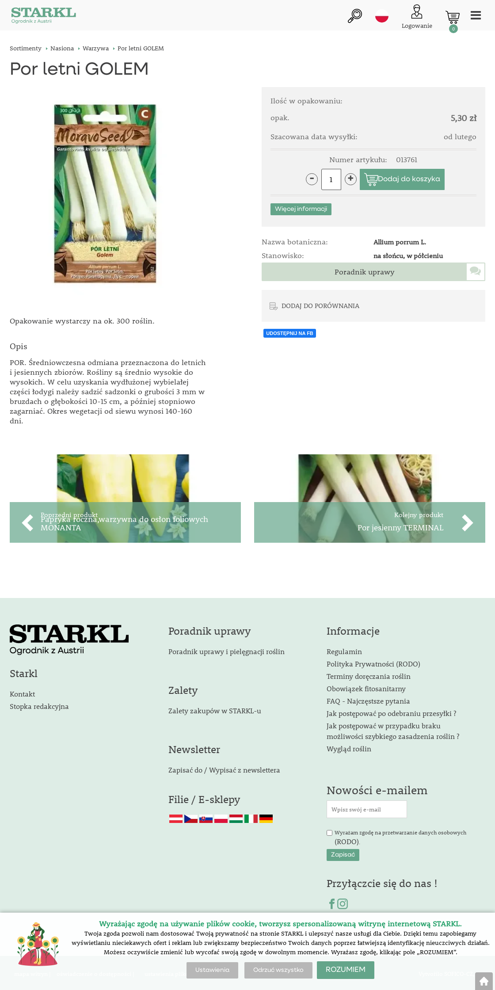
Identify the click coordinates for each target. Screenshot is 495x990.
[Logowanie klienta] (417, 17)
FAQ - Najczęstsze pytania (368, 699)
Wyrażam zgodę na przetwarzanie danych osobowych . (400, 836)
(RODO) (347, 839)
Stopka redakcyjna (39, 704)
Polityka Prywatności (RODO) (373, 662)
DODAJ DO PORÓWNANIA (320, 305)
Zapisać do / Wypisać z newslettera (224, 768)
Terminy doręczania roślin (369, 674)
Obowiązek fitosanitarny (366, 687)
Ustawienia (212, 970)
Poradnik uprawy (365, 272)
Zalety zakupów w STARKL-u (214, 708)
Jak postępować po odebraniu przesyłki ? (391, 711)
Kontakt (22, 692)
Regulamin (344, 650)
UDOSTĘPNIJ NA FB (289, 333)
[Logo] (43, 17)
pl (381, 16)
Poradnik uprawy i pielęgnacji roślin (226, 650)
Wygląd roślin (349, 747)
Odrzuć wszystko (278, 970)
